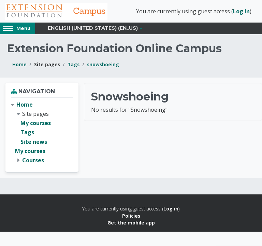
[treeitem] (42, 132)
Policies (131, 216)
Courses (33, 160)
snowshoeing (103, 64)
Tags (73, 64)
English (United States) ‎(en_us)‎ (93, 28)
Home (19, 64)
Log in (241, 11)
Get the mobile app (131, 222)
